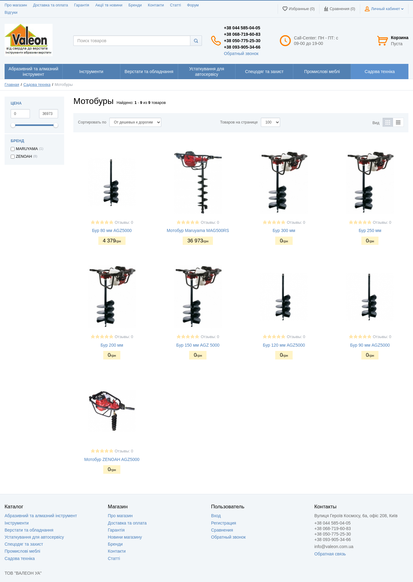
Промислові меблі (22, 551)
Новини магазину (125, 537)
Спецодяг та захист (24, 544)
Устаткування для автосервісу (34, 537)
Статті (175, 5)
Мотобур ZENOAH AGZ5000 (112, 459)
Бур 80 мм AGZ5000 (112, 230)
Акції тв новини (108, 5)
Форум (193, 5)
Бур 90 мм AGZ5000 (370, 345)
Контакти (156, 5)
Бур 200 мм (112, 345)
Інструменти (17, 523)
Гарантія (81, 5)
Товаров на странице (239, 122)
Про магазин (16, 5)
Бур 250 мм (370, 230)
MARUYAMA (27, 149)
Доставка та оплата (50, 5)
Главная (12, 85)
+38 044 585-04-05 (242, 27)
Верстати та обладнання (29, 530)
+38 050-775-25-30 (242, 40)
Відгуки (11, 12)
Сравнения (222, 530)
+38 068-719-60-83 (242, 34)
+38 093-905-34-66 (242, 47)
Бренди (135, 5)
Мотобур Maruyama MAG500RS (198, 230)
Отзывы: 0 (124, 222)
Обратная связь (330, 553)
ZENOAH (24, 156)
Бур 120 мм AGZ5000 (284, 345)
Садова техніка (37, 85)
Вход (216, 515)
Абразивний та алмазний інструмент (41, 515)
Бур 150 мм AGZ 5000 (198, 345)
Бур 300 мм (284, 230)
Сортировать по (92, 122)
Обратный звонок (241, 53)
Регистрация (223, 523)
